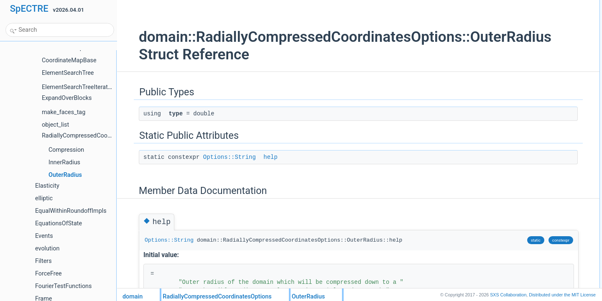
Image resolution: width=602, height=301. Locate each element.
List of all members (518, 60)
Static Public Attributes (522, 23)
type (508, 14)
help (255, 157)
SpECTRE (29, 8)
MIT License (562, 294)
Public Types (511, 5)
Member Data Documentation (530, 41)
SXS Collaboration (508, 294)
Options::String (214, 157)
